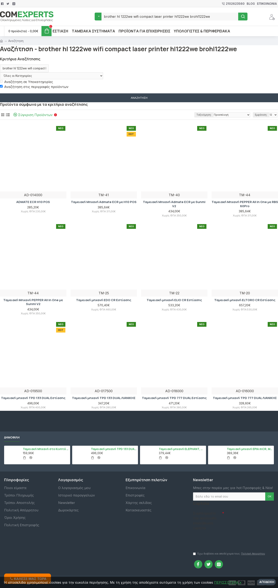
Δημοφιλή (12, 437)
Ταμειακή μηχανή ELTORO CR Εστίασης (244, 300)
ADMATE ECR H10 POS (33, 202)
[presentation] (222, 539)
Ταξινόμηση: (203, 114)
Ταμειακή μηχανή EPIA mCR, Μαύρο (249, 449)
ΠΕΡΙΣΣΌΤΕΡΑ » (227, 582)
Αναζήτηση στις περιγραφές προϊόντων (34, 87)
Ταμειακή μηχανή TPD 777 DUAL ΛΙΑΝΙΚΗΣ (245, 398)
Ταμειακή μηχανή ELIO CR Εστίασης (174, 300)
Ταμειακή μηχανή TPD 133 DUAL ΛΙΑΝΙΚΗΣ (103, 398)
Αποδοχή (266, 582)
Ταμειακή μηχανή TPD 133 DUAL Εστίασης (33, 398)
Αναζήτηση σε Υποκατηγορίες (26, 82)
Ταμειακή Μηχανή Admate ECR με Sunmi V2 (174, 204)
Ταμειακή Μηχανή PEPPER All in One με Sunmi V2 (33, 302)
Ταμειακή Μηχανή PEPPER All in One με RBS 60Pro (245, 204)
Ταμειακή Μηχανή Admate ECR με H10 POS (104, 202)
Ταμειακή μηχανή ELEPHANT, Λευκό (181, 449)
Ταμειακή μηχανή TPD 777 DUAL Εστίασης (174, 398)
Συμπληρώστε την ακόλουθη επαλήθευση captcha (204, 520)
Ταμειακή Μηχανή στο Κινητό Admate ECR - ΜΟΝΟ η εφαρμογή (45, 449)
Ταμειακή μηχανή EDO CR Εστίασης (103, 300)
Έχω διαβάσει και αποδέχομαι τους (229, 554)
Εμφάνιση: (261, 114)
